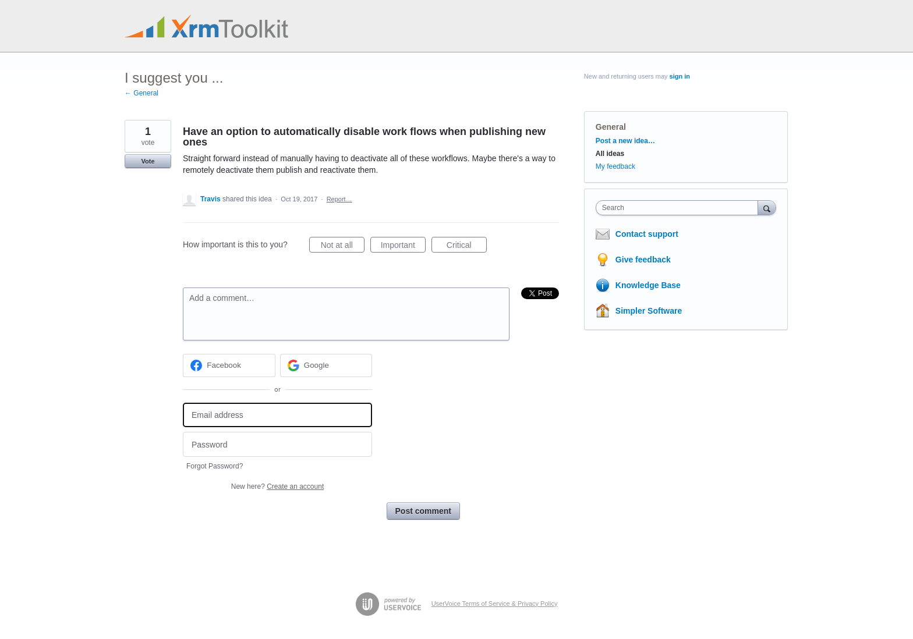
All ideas (610, 154)
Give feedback (643, 259)
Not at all (343, 246)
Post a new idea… (625, 141)
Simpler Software (648, 310)
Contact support (646, 234)
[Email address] (277, 415)
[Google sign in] (326, 365)
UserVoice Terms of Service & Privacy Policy (494, 603)
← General (141, 93)
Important (403, 246)
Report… (339, 199)
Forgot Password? (214, 466)
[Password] (277, 444)
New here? (277, 486)
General (611, 127)
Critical (467, 246)
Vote (147, 161)
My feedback (615, 166)
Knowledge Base (648, 285)
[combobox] (679, 208)
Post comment (423, 511)
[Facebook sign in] (229, 365)
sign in (680, 76)
